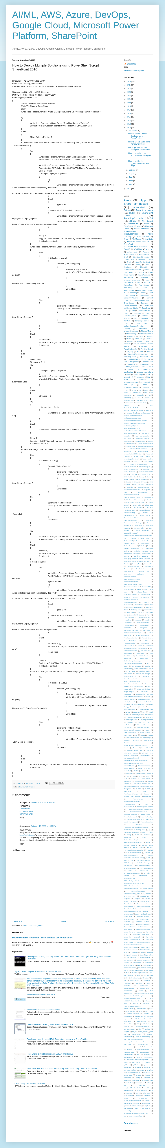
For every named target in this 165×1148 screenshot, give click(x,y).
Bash (148, 477)
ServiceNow (128, 929)
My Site (136, 771)
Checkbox (141, 502)
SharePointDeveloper (131, 947)
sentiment (142, 379)
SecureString (128, 277)
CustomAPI (145, 543)
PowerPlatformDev (131, 349)
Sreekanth (131, 64)
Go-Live (147, 666)
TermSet (135, 973)
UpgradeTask (128, 991)
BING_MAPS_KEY (130, 477)
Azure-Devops (148, 461)
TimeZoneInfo (135, 978)
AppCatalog (128, 288)
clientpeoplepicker (143, 1049)
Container (138, 525)
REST (132, 213)
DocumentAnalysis (130, 576)
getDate (126, 1065)
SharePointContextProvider (132, 945)
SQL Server (147, 893)
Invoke (143, 707)
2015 (129, 117)
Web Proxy (149, 1011)
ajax (140, 1029)
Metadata (127, 748)
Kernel (150, 712)
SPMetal (126, 875)
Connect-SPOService (131, 298)
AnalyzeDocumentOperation (133, 415)
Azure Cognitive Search (131, 459)
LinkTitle (130, 722)
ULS (148, 983)
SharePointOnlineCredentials (135, 247)
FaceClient (127, 620)
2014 (129, 120)
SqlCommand (131, 957)
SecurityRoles (144, 919)
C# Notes (144, 482)
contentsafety (128, 1054)
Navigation (129, 773)
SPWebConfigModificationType (134, 883)
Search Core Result (130, 901)
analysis (147, 1029)
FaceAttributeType (144, 617)
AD (140, 390)
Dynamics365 (146, 587)
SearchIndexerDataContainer (133, 909)
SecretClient (128, 916)
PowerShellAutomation (134, 819)
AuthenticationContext (145, 446)
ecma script (138, 374)
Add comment (19, 850)
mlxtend (147, 1077)
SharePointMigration (130, 950)
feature (126, 1062)
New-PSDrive (140, 773)
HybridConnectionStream (132, 684)
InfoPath (127, 318)
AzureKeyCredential (133, 218)
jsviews (147, 1075)
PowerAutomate (144, 275)
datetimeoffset (128, 1057)
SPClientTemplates (130, 868)
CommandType (129, 515)
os (143, 1083)
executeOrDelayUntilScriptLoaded (138, 1059)
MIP (136, 735)
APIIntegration (139, 395)
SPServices (143, 875)
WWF (140, 1011)
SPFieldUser (144, 870)
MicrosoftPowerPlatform (132, 270)
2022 (129, 96)
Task (138, 965)
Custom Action (145, 538)
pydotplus (147, 1088)
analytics (126, 1031)
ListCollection (128, 725)
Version (135, 1003)
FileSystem (143, 628)
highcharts (140, 377)
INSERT (126, 686)
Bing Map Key (142, 479)
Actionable (129, 403)
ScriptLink (127, 898)
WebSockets (128, 1016)
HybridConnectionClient (131, 679)
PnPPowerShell (129, 807)
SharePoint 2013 (146, 357)
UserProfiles (128, 372)
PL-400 (129, 341)
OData (129, 339)
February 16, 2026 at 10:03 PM (43, 826)
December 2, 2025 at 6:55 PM (43, 802)
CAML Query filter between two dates (30, 1083)
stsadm (136, 1103)
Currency (133, 538)
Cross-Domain (129, 303)
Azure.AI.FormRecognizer (138, 464)
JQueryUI (136, 712)
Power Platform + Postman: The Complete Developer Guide (42, 937)
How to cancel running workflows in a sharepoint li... (139, 155)
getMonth (138, 1067)
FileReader (127, 628)
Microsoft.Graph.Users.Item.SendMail (136, 760)
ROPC (150, 832)
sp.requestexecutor (131, 382)
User (141, 991)
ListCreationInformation (142, 725)
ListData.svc (128, 727)
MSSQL (150, 735)
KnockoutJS (149, 714)
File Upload (136, 239)
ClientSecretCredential (141, 257)
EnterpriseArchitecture (131, 599)
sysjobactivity (146, 1103)
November (133, 131)
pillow (148, 1083)
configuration (144, 1052)
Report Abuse (131, 1123)
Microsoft (135, 748)
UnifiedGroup (143, 985)
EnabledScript (145, 594)
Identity (138, 265)
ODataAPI (134, 778)
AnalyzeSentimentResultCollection (135, 431)
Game (140, 645)
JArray (128, 712)
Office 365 (138, 339)
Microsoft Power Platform (138, 241)
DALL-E (141, 546)
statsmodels (128, 1103)
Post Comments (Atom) (32, 926)
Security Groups (143, 916)
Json (135, 318)
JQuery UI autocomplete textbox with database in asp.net (38, 971)
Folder (147, 313)
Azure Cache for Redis (142, 456)
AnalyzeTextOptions (130, 433)
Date (148, 546)
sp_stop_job (143, 1098)
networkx (145, 1080)
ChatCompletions (141, 492)
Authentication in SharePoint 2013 (41, 995)
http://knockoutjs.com (133, 1072)
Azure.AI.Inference (130, 467)
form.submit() (136, 1062)
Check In (150, 500)
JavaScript (127, 267)
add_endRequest (129, 1029)
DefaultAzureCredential (131, 548)
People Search (148, 796)
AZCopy (147, 282)
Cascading (133, 293)
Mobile (140, 768)
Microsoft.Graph (145, 755)
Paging (146, 794)
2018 (129, 106)
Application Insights (143, 438)
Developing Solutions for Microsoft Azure (137, 561)
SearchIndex (128, 904)
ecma (128, 374)
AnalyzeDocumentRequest (132, 418)
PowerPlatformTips (146, 817)
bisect (139, 1047)
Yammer (126, 1026)
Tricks (150, 367)
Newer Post (17, 921)
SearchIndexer (128, 906)
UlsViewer (127, 985)
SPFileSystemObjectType (132, 873)
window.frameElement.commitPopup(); (136, 1113)
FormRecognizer (130, 316)
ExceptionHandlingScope (134, 607)
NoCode (150, 773)
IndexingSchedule (129, 702)
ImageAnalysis (128, 689)
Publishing (127, 830)
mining (138, 1077)
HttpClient (127, 265)
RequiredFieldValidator (134, 853)
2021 (129, 99)
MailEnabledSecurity (132, 737)
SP (132, 860)
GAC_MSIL (145, 643)
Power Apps (128, 272)
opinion (137, 1083)
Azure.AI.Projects (144, 467)
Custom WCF (129, 543)
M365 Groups (145, 732)
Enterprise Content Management (136, 597)
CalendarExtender (143, 487)
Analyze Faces (145, 413)
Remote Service (138, 847)
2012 (129, 128)
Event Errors (139, 605)
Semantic (127, 921)
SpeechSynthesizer (146, 955)
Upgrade (130, 369)
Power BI (140, 272)
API (138, 282)
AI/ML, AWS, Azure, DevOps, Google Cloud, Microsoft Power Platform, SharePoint (75, 25)
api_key (134, 1031)
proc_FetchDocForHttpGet (132, 1088)
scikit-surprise (128, 1095)
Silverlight (135, 952)
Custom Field (128, 541)
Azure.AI (146, 252)
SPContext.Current (146, 868)
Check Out (130, 502)
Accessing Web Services (145, 400)
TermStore (143, 973)
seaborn (138, 1095)
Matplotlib (143, 267)
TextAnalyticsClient (131, 367)
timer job (128, 385)
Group (151, 669)
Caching (150, 484)
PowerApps (143, 346)
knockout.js (127, 1077)
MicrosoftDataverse (131, 331)
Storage (126, 962)
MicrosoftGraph (129, 768)
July (131, 177)
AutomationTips (143, 451)
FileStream (137, 313)
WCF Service (130, 1011)
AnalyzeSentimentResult (132, 428)
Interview (135, 707)
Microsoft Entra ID (147, 748)
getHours (147, 1065)
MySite (144, 771)
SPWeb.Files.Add (129, 878)
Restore (147, 853)
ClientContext (147, 221)
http (148, 377)
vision (145, 385)
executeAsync (148, 1057)
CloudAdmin (144, 295)
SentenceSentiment (144, 924)
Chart (126, 257)
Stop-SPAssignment (143, 960)
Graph (129, 262)
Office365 (149, 339)
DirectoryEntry (137, 564)
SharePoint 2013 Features (133, 932)
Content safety (139, 528)
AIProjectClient (136, 392)
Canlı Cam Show (26, 814)
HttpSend (146, 676)
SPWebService (148, 888)
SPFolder (147, 873)
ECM (139, 589)
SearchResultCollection (142, 914)
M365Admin (143, 329)
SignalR (127, 249)
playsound (142, 1085)
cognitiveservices (131, 234)
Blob (151, 479)
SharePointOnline (133, 359)
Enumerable (128, 605)
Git (148, 663)
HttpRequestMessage (143, 674)
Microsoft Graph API (134, 750)
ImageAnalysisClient (143, 689)
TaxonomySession (130, 968)
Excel (151, 259)
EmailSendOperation (130, 594)
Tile (127, 978)
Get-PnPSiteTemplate (143, 656)
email (148, 374)
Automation (141, 290)
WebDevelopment (133, 1014)
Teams (126, 970)
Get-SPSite (127, 658)
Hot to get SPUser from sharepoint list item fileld (139, 148)
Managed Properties (131, 740)
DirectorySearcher (133, 566)
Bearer (126, 479)
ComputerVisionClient (131, 518)
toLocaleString (136, 1106)
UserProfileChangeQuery (144, 993)
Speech (147, 359)
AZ (152, 249)
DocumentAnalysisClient (132, 579)
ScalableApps (144, 896)
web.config (127, 1111)
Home (63, 921)
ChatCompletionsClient (131, 495)
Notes (134, 776)
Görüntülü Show (26, 811)
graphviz (150, 1070)
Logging (127, 329)
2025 (129, 85)
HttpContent (128, 674)
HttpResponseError (130, 676)
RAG (143, 832)
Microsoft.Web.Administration (133, 763)
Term (127, 973)
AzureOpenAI (144, 254)
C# (151, 218)
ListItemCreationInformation (134, 326)
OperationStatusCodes (131, 786)
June (131, 181)
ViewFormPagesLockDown (132, 1006)
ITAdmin (145, 316)
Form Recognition (142, 635)
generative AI (129, 377)
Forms (146, 640)
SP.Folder (127, 863)
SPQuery (130, 351)
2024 (129, 88)
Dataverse (144, 303)
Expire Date (130, 612)
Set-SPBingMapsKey (143, 929)
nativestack (135, 1080)
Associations (130, 443)
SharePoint (128, 244)
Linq (139, 722)
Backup (141, 477)
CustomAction (143, 236)
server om (147, 1095)
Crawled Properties (142, 530)
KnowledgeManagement (134, 717)
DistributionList (128, 571)
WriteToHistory (141, 1021)
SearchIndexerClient (143, 906)
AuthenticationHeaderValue (138, 449)
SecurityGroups (129, 919)
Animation (127, 436)
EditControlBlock (141, 592)
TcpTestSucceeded (144, 968)
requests (129, 1093)
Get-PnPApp (141, 653)
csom (146, 224)
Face (148, 615)
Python (127, 210)
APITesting (127, 397)
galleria (147, 1062)
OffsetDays (127, 781)
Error (126, 239)
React (137, 835)
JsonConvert (145, 318)
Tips (143, 367)
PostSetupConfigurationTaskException (140, 809)
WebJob (146, 1014)
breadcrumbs (148, 1047)
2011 (129, 189)
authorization (136, 1034)
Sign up (126, 952)
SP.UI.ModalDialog (142, 863)
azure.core (127, 1044)
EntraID (146, 602)
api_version (144, 1031)
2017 (129, 110)
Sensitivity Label (130, 357)
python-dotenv (128, 1090)
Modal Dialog (131, 334)
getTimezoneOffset (130, 1070)
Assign (150, 441)
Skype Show (25, 809)
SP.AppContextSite (143, 860)
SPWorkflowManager (138, 891)
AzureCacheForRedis (146, 472)
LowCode (149, 239)
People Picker (135, 796)
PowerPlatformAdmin (131, 817)
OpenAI (147, 270)
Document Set (144, 571)
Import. (148, 697)
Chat (125, 492)
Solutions (31, 787)
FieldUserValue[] (144, 625)
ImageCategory (129, 691)
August (132, 174)
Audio (145, 288)
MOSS (143, 735)
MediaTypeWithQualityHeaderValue (135, 745)
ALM (145, 392)
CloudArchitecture (144, 510)
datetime (147, 1054)
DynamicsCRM (129, 589)
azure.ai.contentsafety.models (133, 1039)
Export (126, 313)
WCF (151, 1009)
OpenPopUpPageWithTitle (141, 783)
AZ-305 (147, 397)
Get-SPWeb (144, 658)
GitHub (126, 666)
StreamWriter (136, 962)
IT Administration (137, 686)
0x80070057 (146, 387)
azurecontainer (128, 1047)
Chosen (143, 293)
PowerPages (145, 814)
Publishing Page (139, 830)
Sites (142, 952)
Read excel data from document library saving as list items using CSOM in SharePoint (62, 1069)
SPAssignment (128, 865)
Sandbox (140, 351)
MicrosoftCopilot (129, 766)
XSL (138, 1024)
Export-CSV (141, 612)
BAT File (134, 474)
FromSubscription (129, 643)
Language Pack (131, 719)
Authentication (129, 290)
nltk (151, 1080)
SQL (138, 893)
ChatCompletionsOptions (132, 497)
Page (144, 791)
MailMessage (146, 737)
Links (126, 323)
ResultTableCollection (131, 855)
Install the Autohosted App (136, 704)
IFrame (147, 684)
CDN (151, 482)
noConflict (129, 1083)
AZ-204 (137, 397)
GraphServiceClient (142, 262)
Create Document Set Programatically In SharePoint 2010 (50, 1024)
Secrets (150, 351)
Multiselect (127, 771)
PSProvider (127, 791)
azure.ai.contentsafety (143, 1037)
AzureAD (146, 469)
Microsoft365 (133, 224)
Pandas (126, 796)
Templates (149, 970)
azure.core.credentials (132, 280)
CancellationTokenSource (132, 490)
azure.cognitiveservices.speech (134, 1042)
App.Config (127, 438)
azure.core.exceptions (145, 372)
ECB (125, 311)
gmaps (141, 1070)
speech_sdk (145, 382)
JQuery (132, 221)
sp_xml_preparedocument (132, 1100)
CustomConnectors (130, 546)
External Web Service (136, 615)
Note (127, 776)
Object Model (145, 778)
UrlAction (146, 369)
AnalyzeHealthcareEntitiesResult (134, 423)
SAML (148, 858)
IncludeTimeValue (144, 699)
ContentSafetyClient (141, 300)
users (136, 1108)
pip (125, 1085)
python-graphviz (142, 1090)
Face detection (129, 617)
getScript (147, 1067)
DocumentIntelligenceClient (133, 584)
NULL (151, 771)
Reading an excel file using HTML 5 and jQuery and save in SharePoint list (57, 1039)
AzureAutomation (129, 472)
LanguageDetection (146, 719)
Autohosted (127, 451)
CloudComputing (129, 513)
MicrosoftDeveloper (144, 766)
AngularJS (145, 433)
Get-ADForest (145, 651)
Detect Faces (146, 553)
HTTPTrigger (131, 671)
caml (147, 280)
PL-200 (138, 789)
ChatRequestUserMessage (135, 500)
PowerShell (23, 787)
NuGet (141, 776)
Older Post (109, 921)
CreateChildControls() (131, 533)
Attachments (131, 446)
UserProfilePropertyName (132, 998)
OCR (125, 778)
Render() (150, 850)
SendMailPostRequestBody (138, 354)
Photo (146, 804)
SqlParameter (128, 960)
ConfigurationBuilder (130, 520)
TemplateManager (137, 970)
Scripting (137, 898)
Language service (142, 321)
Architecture (128, 441)
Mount (148, 768)
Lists (147, 730)
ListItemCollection (143, 727)
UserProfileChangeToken (138, 996)
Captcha (147, 490)
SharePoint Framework (132, 937)
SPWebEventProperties (131, 886)
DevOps (126, 556)
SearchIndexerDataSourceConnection (136, 911)
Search (147, 898)
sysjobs (126, 1106)
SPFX (130, 870)
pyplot (126, 379)
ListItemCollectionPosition (132, 730)
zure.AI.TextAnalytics (136, 1116)
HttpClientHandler (144, 671)
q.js (151, 1090)
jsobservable (128, 1075)
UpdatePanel (144, 988)
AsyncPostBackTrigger (145, 443)
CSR (134, 484)
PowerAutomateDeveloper (138, 812)
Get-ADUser (128, 653)
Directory (127, 564)
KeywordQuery (137, 714)
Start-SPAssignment (131, 362)
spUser (126, 1098)
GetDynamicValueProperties (133, 663)
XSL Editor (146, 1024)
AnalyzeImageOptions (131, 426)
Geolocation (143, 648)
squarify (147, 1100)
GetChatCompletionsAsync (132, 661)
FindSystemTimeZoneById (132, 633)
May (131, 184)
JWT (144, 712)
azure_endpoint (143, 1044)
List (148, 722)
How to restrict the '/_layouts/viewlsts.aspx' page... (139, 163)
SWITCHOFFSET (129, 896)
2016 (129, 113)
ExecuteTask (149, 610)
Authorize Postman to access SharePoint (43, 1010)
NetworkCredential (146, 334)
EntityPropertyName (130, 602)
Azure (127, 200)
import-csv (146, 1072)
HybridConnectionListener (132, 681)
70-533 (134, 390)
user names (128, 1108)
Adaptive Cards (141, 403)
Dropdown (146, 308)
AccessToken (129, 285)
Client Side (137, 505)
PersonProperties (129, 804)
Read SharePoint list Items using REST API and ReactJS (50, 1054)
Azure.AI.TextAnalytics (131, 469)
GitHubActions (136, 666)
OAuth (141, 336)
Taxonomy (131, 364)
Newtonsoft (131, 336)
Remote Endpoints (130, 845)
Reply (22, 818)
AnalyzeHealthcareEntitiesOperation (135, 420)
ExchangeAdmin (136, 610)
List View (142, 323)
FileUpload (146, 630)
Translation (127, 983)
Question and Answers (131, 832)
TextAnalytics (144, 364)
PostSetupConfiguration (145, 807)
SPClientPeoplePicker (143, 865)
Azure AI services (144, 210)
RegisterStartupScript (131, 840)
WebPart (144, 277)
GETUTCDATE (129, 645)
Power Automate (141, 229)
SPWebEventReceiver (131, 888)
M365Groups (128, 735)
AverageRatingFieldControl (132, 454)
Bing (132, 479)
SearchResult (128, 914)
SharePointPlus (145, 950)
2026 (129, 81)
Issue (148, 265)
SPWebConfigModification (132, 881)
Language (149, 717)
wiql (125, 1116)
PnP (147, 341)
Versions (146, 1003)
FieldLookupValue (143, 622)
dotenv (138, 1057)
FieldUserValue (129, 625)
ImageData (144, 691)
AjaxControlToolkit (132, 413)
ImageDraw (127, 694)
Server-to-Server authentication (135, 927)
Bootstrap (135, 482)
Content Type (129, 259)
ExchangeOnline (144, 311)
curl (138, 1054)
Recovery (146, 835)
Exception (149, 605)
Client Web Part (138, 507)
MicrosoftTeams (147, 331)
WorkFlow (138, 249)
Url (138, 369)
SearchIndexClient (143, 904)
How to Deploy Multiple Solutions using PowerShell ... (137, 136)
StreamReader (147, 362)
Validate (147, 1001)
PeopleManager (138, 799)
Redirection (127, 837)
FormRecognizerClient (131, 638)
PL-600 (147, 789)
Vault (125, 1003)
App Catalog (144, 285)
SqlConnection (145, 957)
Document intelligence (134, 574)
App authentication (142, 436)
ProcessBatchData (147, 822)
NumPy (148, 776)
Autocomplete (132, 252)
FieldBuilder (128, 622)
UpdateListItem (129, 988)
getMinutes (127, 1067)
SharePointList (145, 947)
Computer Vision (144, 515)
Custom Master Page (143, 541)
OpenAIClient (139, 781)
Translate (147, 980)
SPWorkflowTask (129, 893)
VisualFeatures (129, 1009)
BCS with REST (145, 474)
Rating (129, 835)
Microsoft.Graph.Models (131, 758)
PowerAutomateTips (130, 814)
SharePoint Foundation (141, 934)
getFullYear (136, 1065)
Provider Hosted (147, 349)
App (143, 200)
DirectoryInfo (149, 564)
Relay (148, 842)
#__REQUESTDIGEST (131, 387)
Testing (138, 975)
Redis (144, 837)
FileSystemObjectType (131, 630)
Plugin (139, 341)
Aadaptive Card (129, 400)
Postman (127, 344)
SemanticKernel (129, 924)
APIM (148, 395)
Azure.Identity (129, 254)
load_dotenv (128, 282)
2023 (129, 92)
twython (147, 1106)
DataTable (141, 259)
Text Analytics (148, 975)
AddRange (149, 410)
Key (127, 714)
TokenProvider (134, 980)
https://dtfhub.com (27, 835)
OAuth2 (150, 336)
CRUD (128, 484)
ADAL (146, 390)
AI (146, 249)
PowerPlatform (130, 231)
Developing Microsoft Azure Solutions (137, 558)
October (132, 170)
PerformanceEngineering (132, 801)
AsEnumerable (140, 441)
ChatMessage (148, 497)
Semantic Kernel (142, 921)
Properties (138, 824)
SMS (125, 860)
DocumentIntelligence (131, 581)
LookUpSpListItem (130, 732)
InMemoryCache (129, 699)
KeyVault (127, 321)
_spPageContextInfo (142, 1026)
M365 (139, 226)
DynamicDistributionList (131, 587)
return (137, 1093)
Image (148, 686)
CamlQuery (128, 226)
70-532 (126, 390)
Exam (132, 311)
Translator (139, 983)
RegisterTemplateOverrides (132, 842)
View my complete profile (134, 70)
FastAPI (138, 620)
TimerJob (146, 978)
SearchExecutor (145, 901)
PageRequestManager (131, 794)
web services (146, 1108)
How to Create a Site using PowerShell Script (139, 143)
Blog (127, 482)
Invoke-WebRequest (146, 709)
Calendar (130, 487)
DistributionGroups (142, 569)
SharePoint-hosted (136, 203)
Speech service (131, 955)
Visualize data (141, 1009)
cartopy (129, 1049)
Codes (145, 513)
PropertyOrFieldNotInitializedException (136, 827)
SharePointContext (143, 942)
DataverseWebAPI (130, 305)
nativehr (126, 1080)
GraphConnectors (140, 669)
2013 (129, 124)
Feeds (147, 620)
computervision (129, 1052)
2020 (129, 103)
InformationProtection (146, 702)
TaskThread (146, 965)
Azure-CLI (137, 461)
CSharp (142, 484)
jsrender (138, 1075)
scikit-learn (146, 1093)
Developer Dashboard (141, 556)
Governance (128, 669)
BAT (127, 474)
